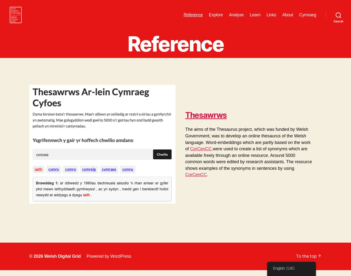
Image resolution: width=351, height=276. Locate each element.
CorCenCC (201, 154)
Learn (255, 17)
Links (271, 17)
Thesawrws (206, 121)
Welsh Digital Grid (62, 262)
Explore (216, 17)
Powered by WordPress (109, 262)
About (287, 17)
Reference (193, 17)
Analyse (236, 17)
